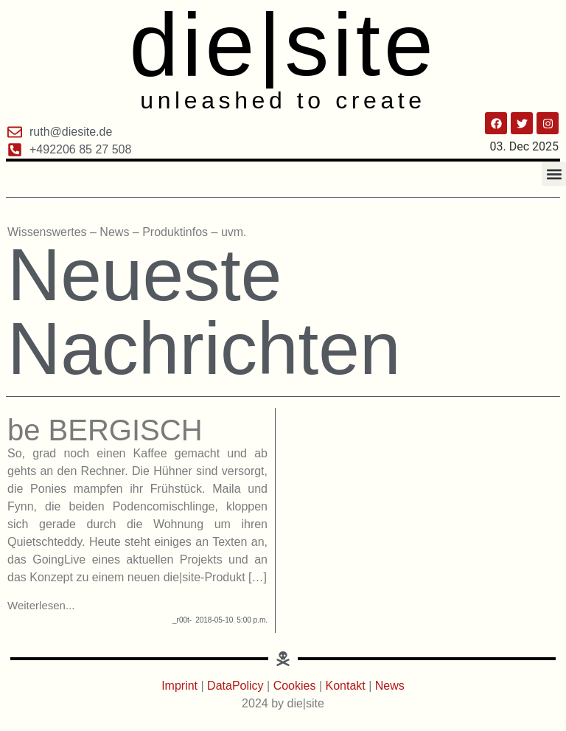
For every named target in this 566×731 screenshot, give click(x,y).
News (390, 685)
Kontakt (347, 685)
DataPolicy (235, 685)
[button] (554, 174)
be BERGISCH (105, 430)
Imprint (180, 685)
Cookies (294, 685)
